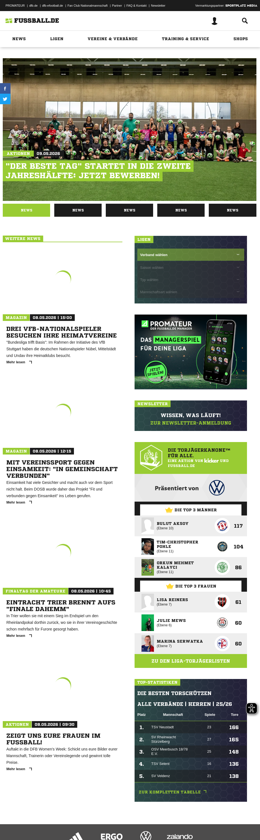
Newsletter (158, 5)
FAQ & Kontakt (137, 5)
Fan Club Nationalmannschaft (88, 5)
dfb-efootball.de (52, 5)
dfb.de (33, 5)
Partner (117, 5)
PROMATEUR (15, 5)
